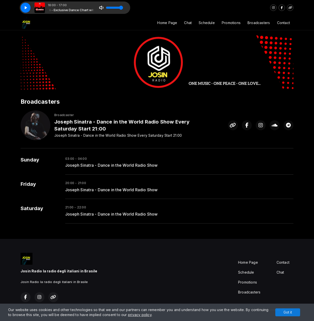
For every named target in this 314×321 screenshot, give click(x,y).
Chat (188, 23)
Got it (287, 312)
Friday (28, 184)
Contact (283, 23)
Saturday (32, 208)
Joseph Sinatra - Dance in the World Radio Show (111, 165)
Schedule (207, 23)
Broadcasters (259, 23)
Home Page (167, 23)
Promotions (231, 23)
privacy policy (140, 315)
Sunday (30, 160)
